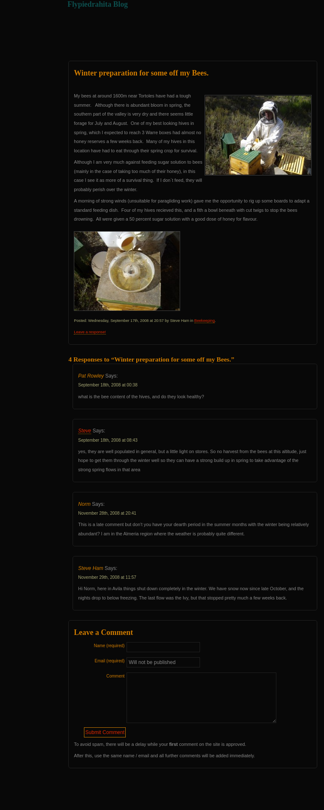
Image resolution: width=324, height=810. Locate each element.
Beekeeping (204, 321)
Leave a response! (89, 332)
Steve (84, 431)
